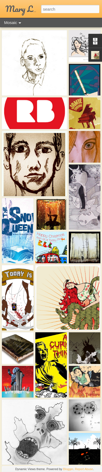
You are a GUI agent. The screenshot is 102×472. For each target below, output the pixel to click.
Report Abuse (84, 469)
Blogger (68, 469)
